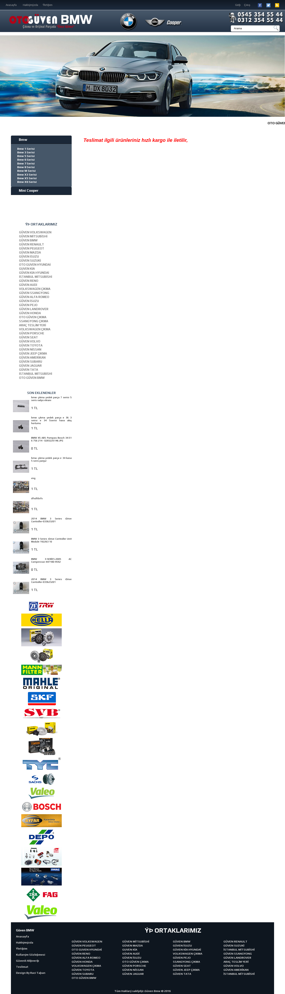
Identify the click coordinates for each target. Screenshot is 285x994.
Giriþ (238, 4)
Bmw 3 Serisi (26, 152)
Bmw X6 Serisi (27, 181)
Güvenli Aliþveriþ (27, 960)
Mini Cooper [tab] (25, 190)
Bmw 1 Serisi (26, 148)
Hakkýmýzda (30, 4)
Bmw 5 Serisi (26, 156)
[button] (281, 76)
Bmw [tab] (20, 140)
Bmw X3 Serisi (27, 174)
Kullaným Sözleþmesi (30, 954)
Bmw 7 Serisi (26, 163)
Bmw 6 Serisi (26, 159)
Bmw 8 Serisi (26, 167)
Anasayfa (11, 4)
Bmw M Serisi (26, 170)
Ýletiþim (47, 4)
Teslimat (22, 966)
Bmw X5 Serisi (27, 178)
